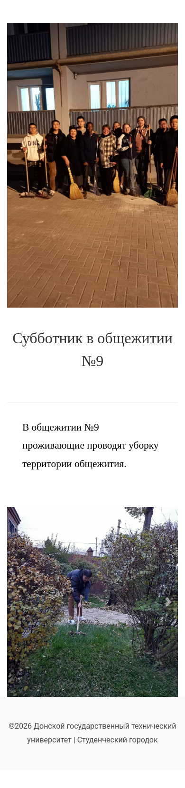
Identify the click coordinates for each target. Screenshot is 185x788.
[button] (168, 602)
